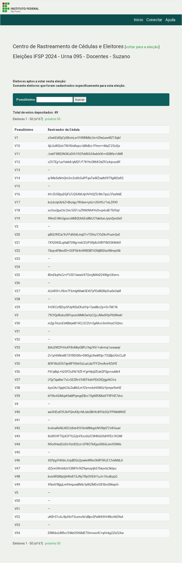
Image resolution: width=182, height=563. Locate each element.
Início (138, 19)
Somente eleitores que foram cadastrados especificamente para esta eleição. (69, 85)
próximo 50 (52, 119)
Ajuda (170, 19)
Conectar (154, 19)
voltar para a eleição (142, 47)
